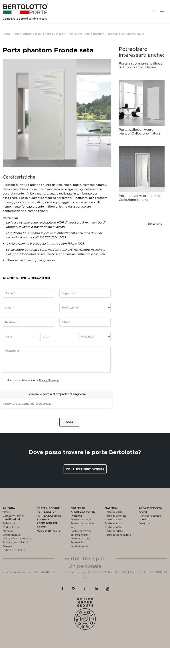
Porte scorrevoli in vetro (82, 525)
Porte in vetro (113, 523)
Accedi (143, 511)
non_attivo (75, 33)
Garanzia (144, 523)
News (6, 511)
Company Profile (13, 515)
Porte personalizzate (118, 534)
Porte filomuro (80, 546)
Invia (69, 422)
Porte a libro (78, 542)
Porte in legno (114, 511)
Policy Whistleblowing (17, 538)
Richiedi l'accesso (150, 515)
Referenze (9, 523)
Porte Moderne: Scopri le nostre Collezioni (39, 33)
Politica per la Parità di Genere (17, 544)
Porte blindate (114, 530)
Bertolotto (155, 223)
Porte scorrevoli (81, 519)
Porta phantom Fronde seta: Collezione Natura (114, 33)
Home (6, 33)
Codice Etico (11, 527)
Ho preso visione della (31, 380)
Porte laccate (113, 519)
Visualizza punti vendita (85, 469)
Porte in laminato (116, 515)
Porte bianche (113, 527)
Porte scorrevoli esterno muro (81, 532)
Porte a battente (81, 538)
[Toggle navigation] (162, 11)
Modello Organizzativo (12, 532)
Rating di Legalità (14, 549)
